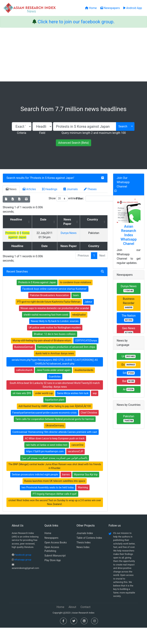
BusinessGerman (23, 351)
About (72, 611)
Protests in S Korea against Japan (52, 178)
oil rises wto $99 (22, 397)
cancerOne (77, 449)
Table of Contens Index (89, 542)
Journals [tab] (70, 189)
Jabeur (88, 306)
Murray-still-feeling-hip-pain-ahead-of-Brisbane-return (42, 344)
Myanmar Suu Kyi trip (86, 478)
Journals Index (84, 537)
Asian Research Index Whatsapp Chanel (129, 235)
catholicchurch (24, 374)
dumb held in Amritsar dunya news (54, 357)
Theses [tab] (90, 189)
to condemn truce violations (75, 286)
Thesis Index (83, 546)
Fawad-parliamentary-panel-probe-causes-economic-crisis (44, 416)
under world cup (44, 397)
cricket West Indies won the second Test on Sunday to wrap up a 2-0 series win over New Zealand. (54, 506)
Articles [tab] (29, 189)
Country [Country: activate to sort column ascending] (97, 219)
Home (47, 537)
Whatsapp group (22, 564)
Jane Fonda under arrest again (53, 374)
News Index (82, 551)
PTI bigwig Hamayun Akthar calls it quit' (55, 498)
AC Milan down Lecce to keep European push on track (55, 442)
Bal (128, 381)
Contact (85, 611)
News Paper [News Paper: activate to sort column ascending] (78, 221)
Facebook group (23, 559)
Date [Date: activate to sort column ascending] (53, 219)
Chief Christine (89, 416)
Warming (83, 491)
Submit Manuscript (55, 559)
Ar (128, 389)
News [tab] (11, 189)
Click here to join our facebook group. (76, 21)
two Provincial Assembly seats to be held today (47, 491)
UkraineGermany (54, 429)
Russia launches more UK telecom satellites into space (54, 485)
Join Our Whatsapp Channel (123, 182)
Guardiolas (55, 380)
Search (122, 126)
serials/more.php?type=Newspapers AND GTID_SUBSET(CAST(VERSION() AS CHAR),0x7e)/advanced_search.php (55, 366)
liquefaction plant (54, 404)
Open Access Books (55, 546)
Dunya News (79, 233)
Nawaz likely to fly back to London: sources (55, 325)
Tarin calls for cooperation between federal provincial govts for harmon (54, 423)
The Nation (129, 318)
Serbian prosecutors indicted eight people (35, 478)
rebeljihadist (79, 319)
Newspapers (51, 542)
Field (42, 133)
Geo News (128, 330)
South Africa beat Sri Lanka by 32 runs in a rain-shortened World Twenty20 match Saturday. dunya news (55, 389)
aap (95, 397)
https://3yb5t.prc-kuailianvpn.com (45, 455)
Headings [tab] (49, 189)
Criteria (21, 133)
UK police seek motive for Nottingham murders (55, 331)
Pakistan (128, 418)
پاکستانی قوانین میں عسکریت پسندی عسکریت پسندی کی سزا (54, 462)
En (129, 364)
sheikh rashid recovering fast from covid (46, 319)
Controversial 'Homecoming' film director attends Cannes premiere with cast (54, 436)
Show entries (63, 198)
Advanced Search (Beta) (73, 142)
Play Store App (52, 564)
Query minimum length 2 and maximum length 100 (93, 133)
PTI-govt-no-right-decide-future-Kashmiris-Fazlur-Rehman (48, 306)
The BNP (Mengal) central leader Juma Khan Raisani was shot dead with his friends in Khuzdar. (54, 470)
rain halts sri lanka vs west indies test (47, 449)
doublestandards (83, 374)
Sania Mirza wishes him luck (72, 397)
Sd (129, 373)
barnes (66, 478)
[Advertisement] (73, 54)
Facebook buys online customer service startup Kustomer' (54, 293)
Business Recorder (128, 303)
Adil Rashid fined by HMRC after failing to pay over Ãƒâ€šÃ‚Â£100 (54, 410)
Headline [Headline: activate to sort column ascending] (21, 219)
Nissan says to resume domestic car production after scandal (55, 312)
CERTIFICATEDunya (86, 344)
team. (76, 299)
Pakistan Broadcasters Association (49, 299)
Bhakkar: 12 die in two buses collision (55, 338)
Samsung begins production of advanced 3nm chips (66, 351)
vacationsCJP (75, 455)
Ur (129, 356)
